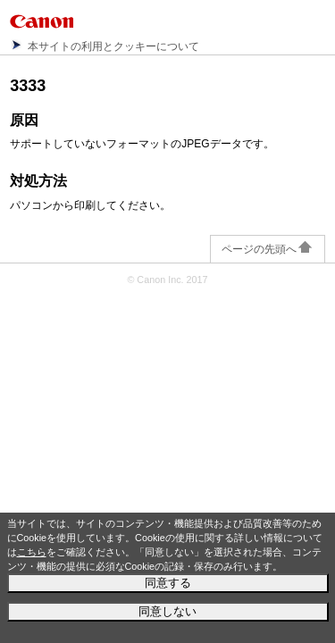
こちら (31, 552)
